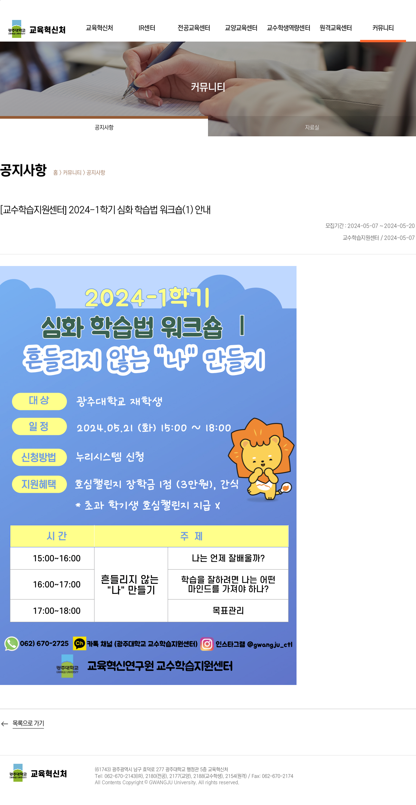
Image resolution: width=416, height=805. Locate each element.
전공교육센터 (194, 28)
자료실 (312, 127)
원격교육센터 (335, 28)
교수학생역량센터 (288, 28)
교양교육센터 (241, 28)
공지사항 (104, 127)
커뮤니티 (383, 28)
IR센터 (146, 28)
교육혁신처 (99, 28)
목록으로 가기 (28, 723)
